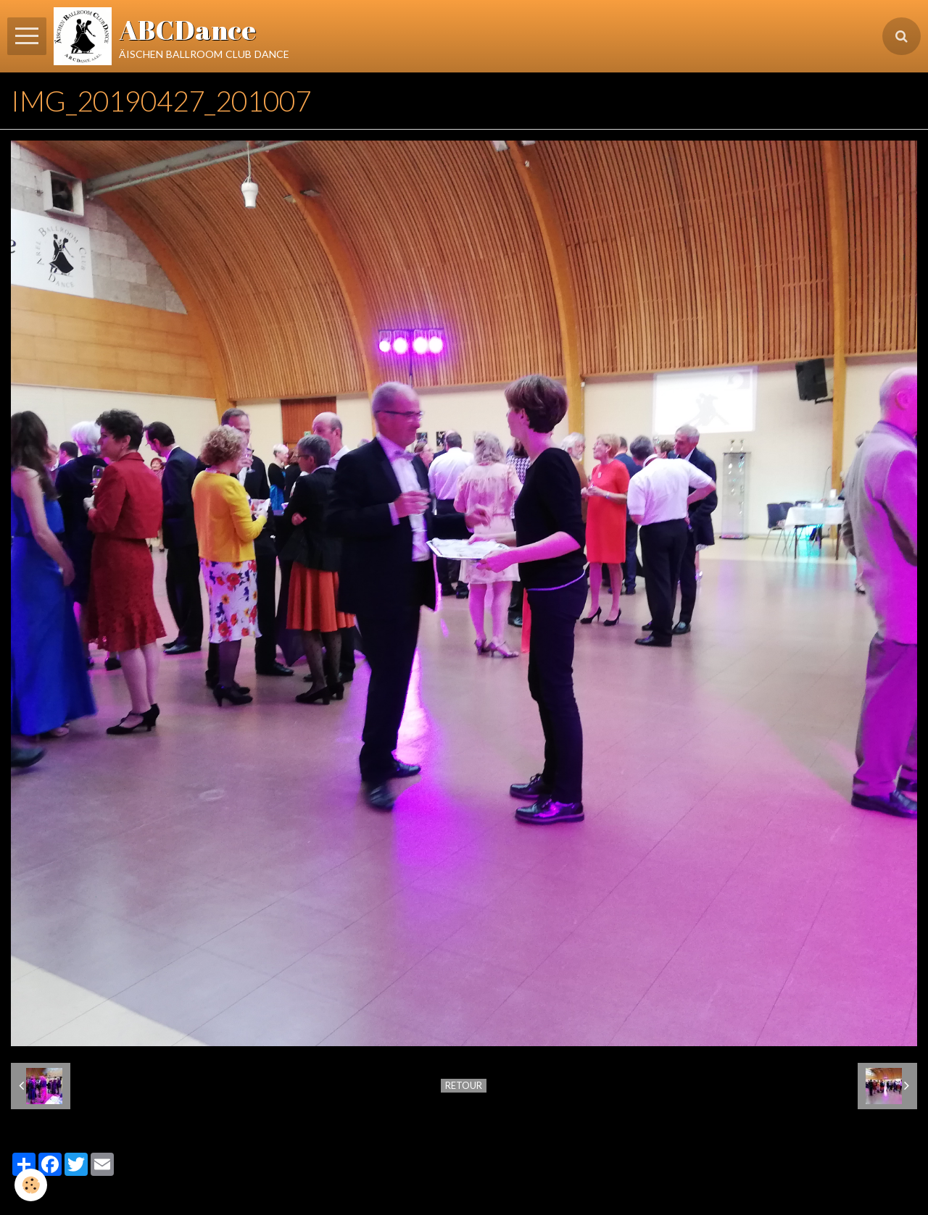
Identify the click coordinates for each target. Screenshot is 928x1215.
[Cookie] (30, 1185)
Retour (463, 1085)
